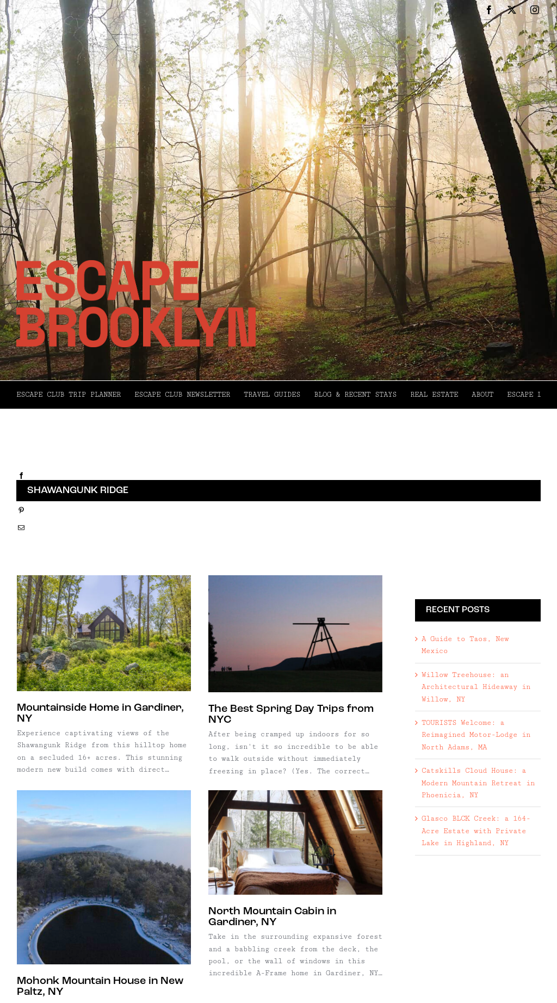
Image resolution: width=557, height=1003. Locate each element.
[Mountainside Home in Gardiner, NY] (104, 633)
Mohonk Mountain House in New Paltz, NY (114, 975)
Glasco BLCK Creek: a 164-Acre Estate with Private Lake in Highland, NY (476, 830)
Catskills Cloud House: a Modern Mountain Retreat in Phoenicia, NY (478, 782)
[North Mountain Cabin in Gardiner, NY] (285, 842)
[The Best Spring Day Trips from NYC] (292, 633)
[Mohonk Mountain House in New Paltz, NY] (118, 865)
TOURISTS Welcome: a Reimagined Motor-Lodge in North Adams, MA (476, 735)
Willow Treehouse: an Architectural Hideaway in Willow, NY (476, 687)
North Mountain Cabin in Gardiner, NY (262, 917)
